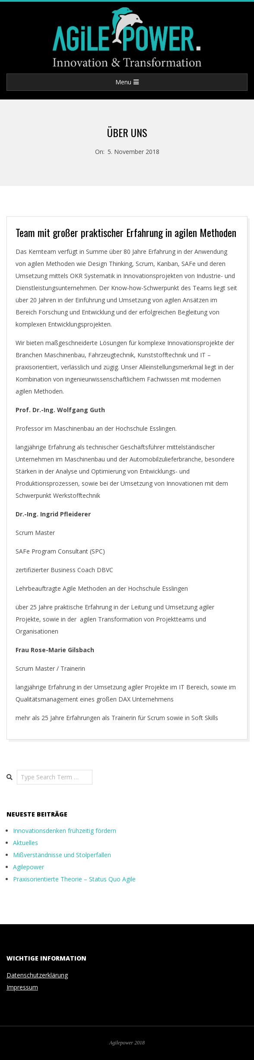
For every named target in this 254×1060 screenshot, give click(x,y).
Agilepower (28, 867)
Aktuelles (25, 843)
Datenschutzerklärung (37, 975)
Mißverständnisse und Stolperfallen (62, 855)
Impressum (22, 987)
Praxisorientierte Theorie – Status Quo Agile (74, 879)
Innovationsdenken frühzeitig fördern (64, 830)
